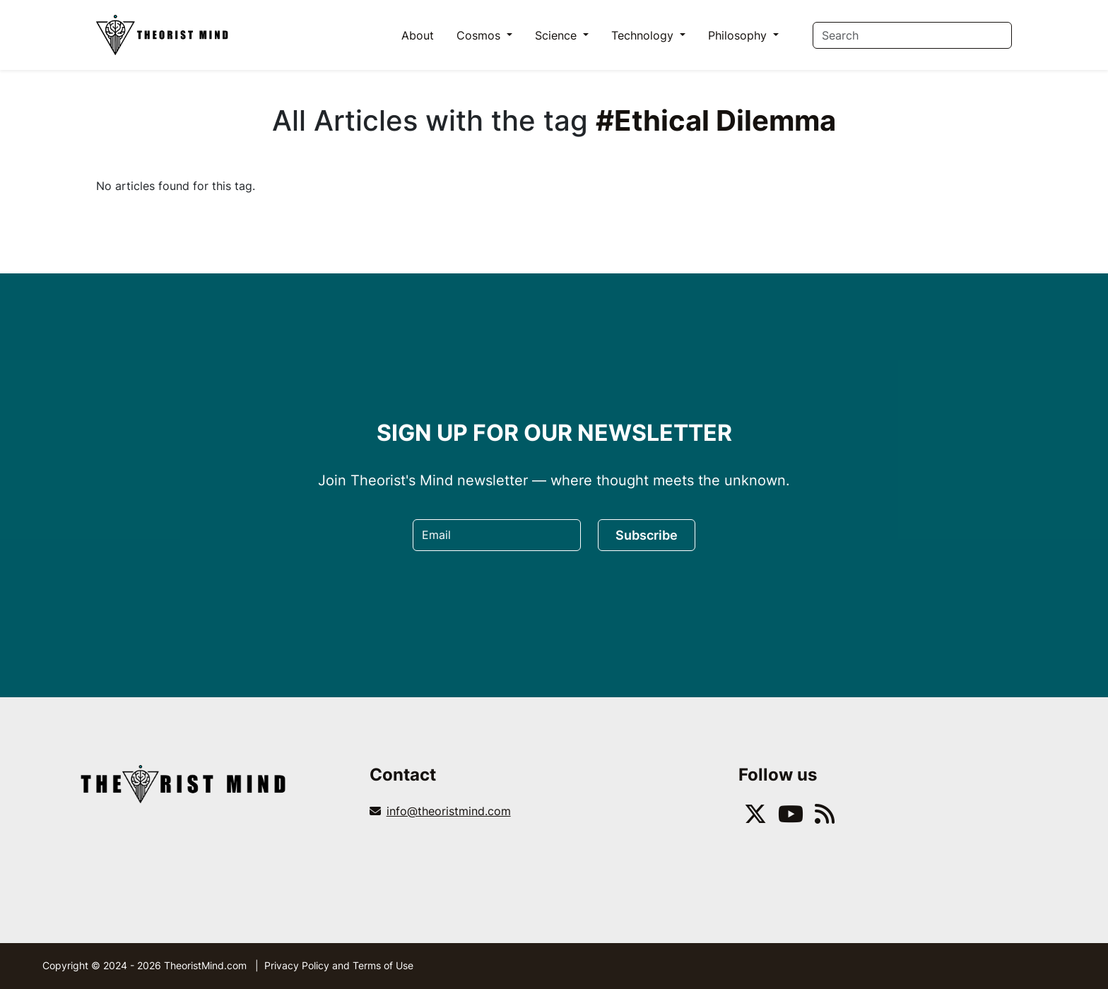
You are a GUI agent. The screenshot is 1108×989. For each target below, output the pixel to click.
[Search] (912, 35)
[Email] (497, 535)
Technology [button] (644, 35)
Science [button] (557, 35)
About (417, 35)
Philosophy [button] (739, 35)
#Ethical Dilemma (716, 120)
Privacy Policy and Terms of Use (338, 965)
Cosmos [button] (480, 35)
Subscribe (646, 535)
